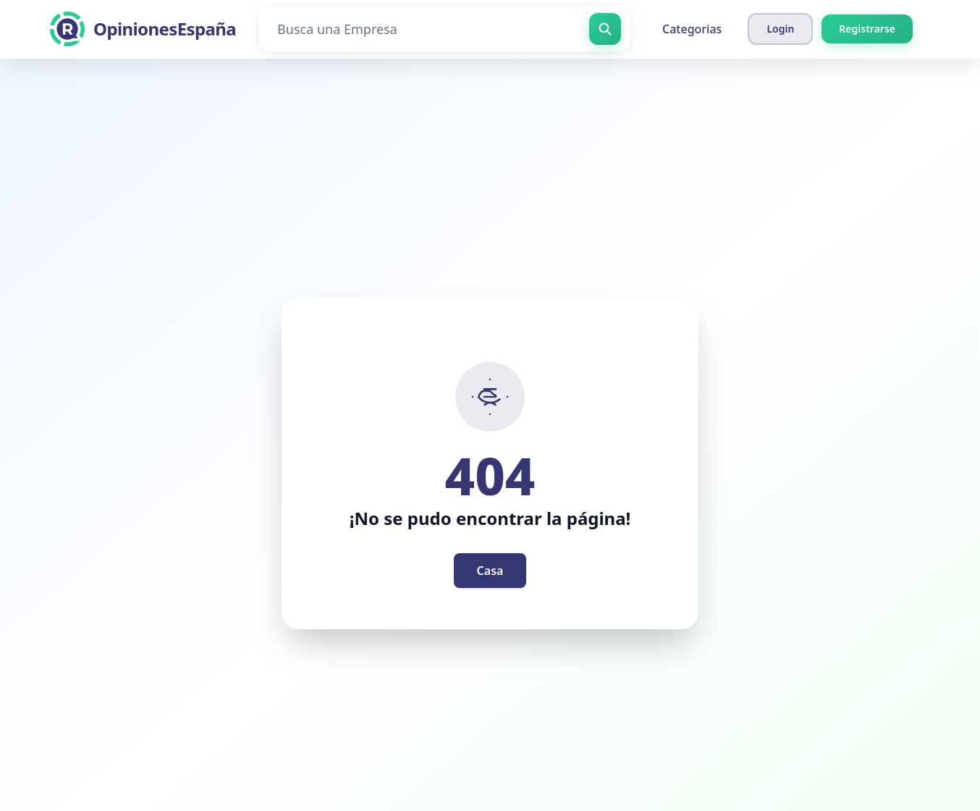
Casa (490, 571)
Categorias (692, 29)
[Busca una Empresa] (445, 29)
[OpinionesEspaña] (143, 29)
